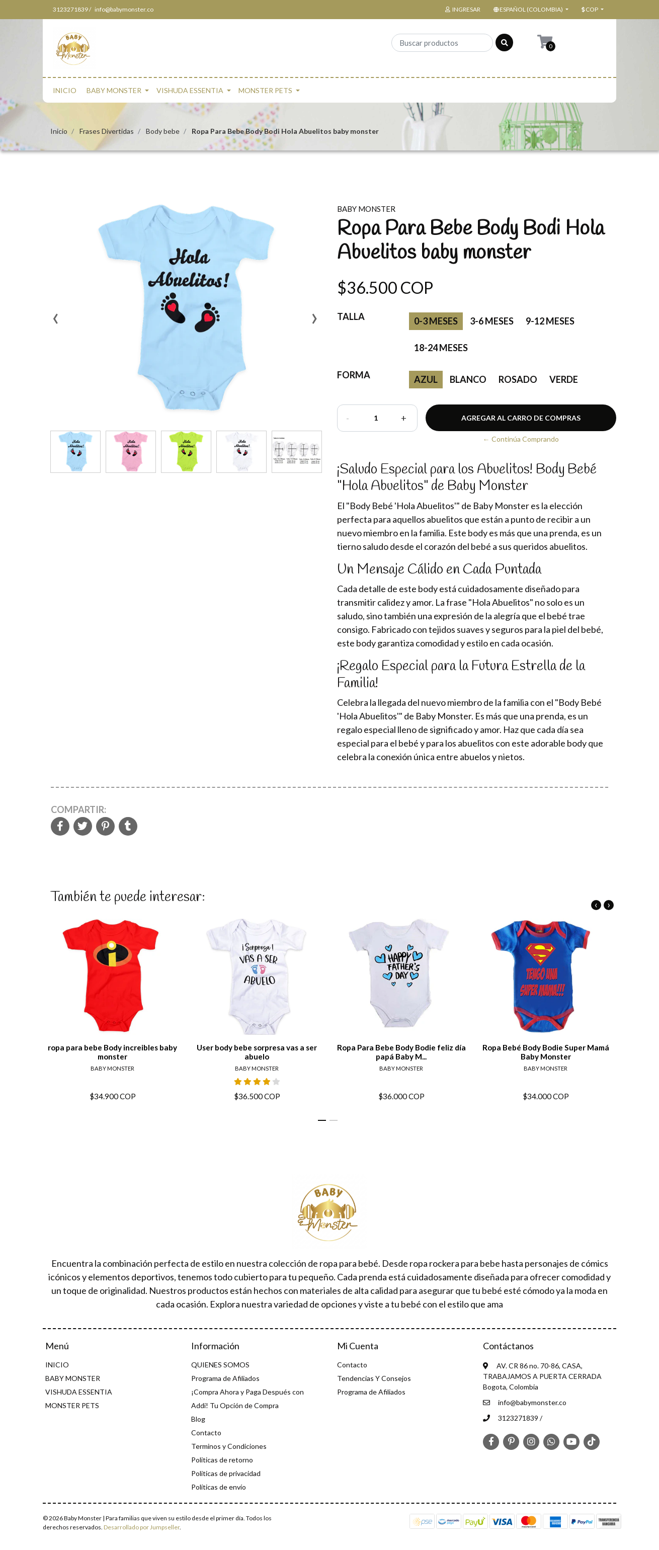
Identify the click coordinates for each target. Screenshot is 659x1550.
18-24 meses (441, 347)
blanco (468, 379)
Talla (351, 316)
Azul (426, 379)
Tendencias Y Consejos (374, 1378)
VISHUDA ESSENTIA (189, 90)
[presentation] (55, 322)
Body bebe (163, 131)
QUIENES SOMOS (220, 1364)
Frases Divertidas (106, 131)
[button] (529, 9)
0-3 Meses (436, 321)
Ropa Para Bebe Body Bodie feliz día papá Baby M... (401, 1052)
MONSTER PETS (265, 90)
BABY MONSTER (114, 90)
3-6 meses (492, 321)
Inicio (58, 131)
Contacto (206, 1432)
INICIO (64, 90)
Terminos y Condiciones (229, 1446)
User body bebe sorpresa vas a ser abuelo (257, 1052)
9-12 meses (550, 321)
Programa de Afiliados (225, 1378)
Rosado (518, 379)
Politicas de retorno (222, 1459)
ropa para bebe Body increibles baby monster (112, 1052)
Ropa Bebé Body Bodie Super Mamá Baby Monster (545, 1052)
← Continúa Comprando (521, 439)
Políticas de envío (218, 1487)
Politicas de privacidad (226, 1473)
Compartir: (78, 809)
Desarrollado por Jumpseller (142, 1527)
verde (563, 379)
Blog (198, 1419)
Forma (353, 374)
